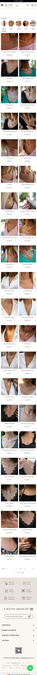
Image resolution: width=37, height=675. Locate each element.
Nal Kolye (9, 78)
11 (33, 569)
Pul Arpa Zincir (9, 264)
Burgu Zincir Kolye (27, 397)
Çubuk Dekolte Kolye (27, 317)
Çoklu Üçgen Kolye (9, 476)
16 (18, 572)
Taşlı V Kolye (9, 503)
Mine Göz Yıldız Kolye (27, 184)
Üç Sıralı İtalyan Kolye (27, 131)
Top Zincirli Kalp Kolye (27, 476)
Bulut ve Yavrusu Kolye (27, 52)
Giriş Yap (23, 5)
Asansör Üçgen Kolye (27, 370)
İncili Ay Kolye (27, 158)
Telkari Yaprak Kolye (9, 370)
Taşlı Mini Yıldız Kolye (9, 343)
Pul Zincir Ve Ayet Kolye (27, 237)
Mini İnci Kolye (9, 397)
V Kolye (9, 184)
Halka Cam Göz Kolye (9, 52)
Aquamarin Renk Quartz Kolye (9, 450)
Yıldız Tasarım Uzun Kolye (9, 237)
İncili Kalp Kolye (9, 211)
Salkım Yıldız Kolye (9, 423)
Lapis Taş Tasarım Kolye (27, 423)
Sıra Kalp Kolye (27, 290)
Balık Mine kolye (27, 264)
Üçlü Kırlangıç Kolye (27, 78)
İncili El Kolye (9, 556)
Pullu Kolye (27, 343)
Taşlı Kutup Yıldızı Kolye (27, 450)
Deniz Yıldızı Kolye (9, 317)
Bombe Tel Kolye (27, 529)
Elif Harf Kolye (9, 105)
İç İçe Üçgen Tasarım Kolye (27, 503)
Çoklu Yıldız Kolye (9, 290)
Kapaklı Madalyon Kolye (27, 211)
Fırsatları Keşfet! (18, 1)
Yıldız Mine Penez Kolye (9, 529)
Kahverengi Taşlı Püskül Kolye (27, 105)
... (11, 569)
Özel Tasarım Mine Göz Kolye (27, 556)
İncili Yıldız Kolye (9, 158)
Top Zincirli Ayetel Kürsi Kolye (9, 131)
